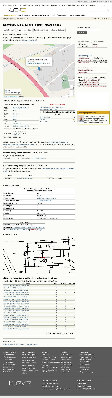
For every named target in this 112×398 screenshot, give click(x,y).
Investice (44, 352)
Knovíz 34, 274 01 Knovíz (21, 18)
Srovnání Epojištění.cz (85, 70)
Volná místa (30, 360)
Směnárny (25, 357)
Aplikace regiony (85, 56)
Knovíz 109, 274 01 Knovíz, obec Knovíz (16, 285)
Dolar (34, 357)
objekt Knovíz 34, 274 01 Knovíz (91, 42)
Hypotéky (54, 5)
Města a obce (64, 355)
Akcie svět (23, 5)
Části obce (93, 86)
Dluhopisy (44, 357)
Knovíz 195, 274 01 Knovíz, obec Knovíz (16, 322)
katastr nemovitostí (41, 30)
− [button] (72, 94)
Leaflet (5, 96)
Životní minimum (8, 367)
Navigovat (16, 134)
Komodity (37, 5)
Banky (24, 352)
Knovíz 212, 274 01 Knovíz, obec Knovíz (16, 308)
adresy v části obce (58, 30)
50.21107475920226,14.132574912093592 (29, 227)
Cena (85, 355)
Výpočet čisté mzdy (8, 355)
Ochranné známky (66, 362)
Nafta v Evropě (46, 372)
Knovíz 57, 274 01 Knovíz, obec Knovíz (16, 288)
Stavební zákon (65, 369)
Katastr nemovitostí (84, 60)
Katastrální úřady (66, 359)
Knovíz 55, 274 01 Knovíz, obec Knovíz (16, 313)
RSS (84, 389)
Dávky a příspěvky (28, 365)
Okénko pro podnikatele (87, 113)
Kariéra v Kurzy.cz (82, 383)
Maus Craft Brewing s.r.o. (35, 63)
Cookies (54, 381)
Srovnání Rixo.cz (83, 72)
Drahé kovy (45, 365)
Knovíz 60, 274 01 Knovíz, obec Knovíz (16, 317)
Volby (81, 364)
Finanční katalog (84, 361)
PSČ (53, 15)
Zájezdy (90, 1)
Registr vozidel (84, 357)
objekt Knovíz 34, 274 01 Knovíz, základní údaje (20, 344)
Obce (83, 86)
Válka (87, 5)
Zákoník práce (65, 367)
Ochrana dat (46, 381)
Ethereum (57, 362)
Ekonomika (45, 359)
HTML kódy (91, 389)
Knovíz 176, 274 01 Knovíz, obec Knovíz (16, 329)
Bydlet (105, 1)
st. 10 (39, 195)
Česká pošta (62, 15)
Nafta (55, 370)
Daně (62, 372)
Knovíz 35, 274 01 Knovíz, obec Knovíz (16, 290)
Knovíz (15, 117)
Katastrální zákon (83, 62)
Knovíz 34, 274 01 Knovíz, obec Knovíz (16, 297)
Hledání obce (10, 15)
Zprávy (10, 5)
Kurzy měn (30, 5)
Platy (34, 362)
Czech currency (84, 369)
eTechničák (88, 359)
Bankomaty (31, 352)
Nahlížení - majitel (43, 198)
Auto (81, 355)
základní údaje (9, 30)
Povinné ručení (7, 372)
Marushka (25, 230)
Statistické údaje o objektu (21, 126)
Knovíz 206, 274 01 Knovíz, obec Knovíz (16, 301)
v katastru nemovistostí (28, 40)
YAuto (94, 1)
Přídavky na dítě (7, 359)
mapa (19, 30)
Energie (64, 5)
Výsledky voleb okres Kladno (49, 109)
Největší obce (24, 15)
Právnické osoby (45, 117)
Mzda (31, 362)
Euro (30, 357)
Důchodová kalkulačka (9, 357)
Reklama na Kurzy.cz (84, 381)
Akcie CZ (15, 5)
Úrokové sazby (26, 355)
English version (84, 367)
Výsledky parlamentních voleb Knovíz (51, 107)
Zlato (43, 5)
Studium (110, 1)
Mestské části (101, 86)
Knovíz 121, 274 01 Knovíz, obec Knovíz (16, 299)
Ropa (43, 370)
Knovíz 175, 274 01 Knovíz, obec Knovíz (16, 324)
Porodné (33, 368)
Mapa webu (87, 364)
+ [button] (72, 91)
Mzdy (53, 359)
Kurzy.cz (5, 18)
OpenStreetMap (13, 96)
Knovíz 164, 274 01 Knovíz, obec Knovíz (16, 310)
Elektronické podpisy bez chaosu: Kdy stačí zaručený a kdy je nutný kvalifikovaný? (95, 120)
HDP (50, 359)
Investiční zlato (49, 367)
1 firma (94, 46)
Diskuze (92, 5)
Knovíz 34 (16, 114)
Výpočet (13, 352)
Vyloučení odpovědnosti (50, 383)
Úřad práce (25, 362)
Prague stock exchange (86, 372)
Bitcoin (48, 5)
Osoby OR (96, 80)
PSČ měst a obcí (83, 58)
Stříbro (56, 367)
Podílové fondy (52, 357)
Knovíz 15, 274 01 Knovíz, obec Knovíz (16, 320)
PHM (47, 370)
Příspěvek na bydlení (9, 362)
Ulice (87, 86)
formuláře (67, 372)
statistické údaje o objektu (25, 144)
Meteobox (100, 1)
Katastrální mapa (14, 230)
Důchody (24, 373)
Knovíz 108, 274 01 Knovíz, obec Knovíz (16, 315)
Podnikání (64, 352)
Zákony (78, 5)
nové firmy (27, 30)
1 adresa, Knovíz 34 (44, 201)
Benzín (51, 370)
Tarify (59, 5)
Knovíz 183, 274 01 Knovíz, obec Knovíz (16, 306)
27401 (15, 111)
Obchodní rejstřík (82, 1)
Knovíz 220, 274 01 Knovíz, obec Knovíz (16, 304)
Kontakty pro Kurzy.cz (84, 386)
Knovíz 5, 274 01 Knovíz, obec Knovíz (15, 326)
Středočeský (17, 124)
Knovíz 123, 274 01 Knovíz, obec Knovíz (16, 294)
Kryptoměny (45, 362)
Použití (78, 389)
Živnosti (42, 119)
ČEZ (47, 355)
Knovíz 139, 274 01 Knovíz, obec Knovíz (16, 292)
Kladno (15, 121)
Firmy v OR (43, 122)
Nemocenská (26, 368)
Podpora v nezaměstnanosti (30, 370)
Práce (83, 5)
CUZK (53, 198)
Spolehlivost (91, 355)
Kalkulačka (71, 5)
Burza (43, 355)
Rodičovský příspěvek (9, 364)
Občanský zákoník (66, 364)
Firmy (85, 80)
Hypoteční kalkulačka (9, 369)
